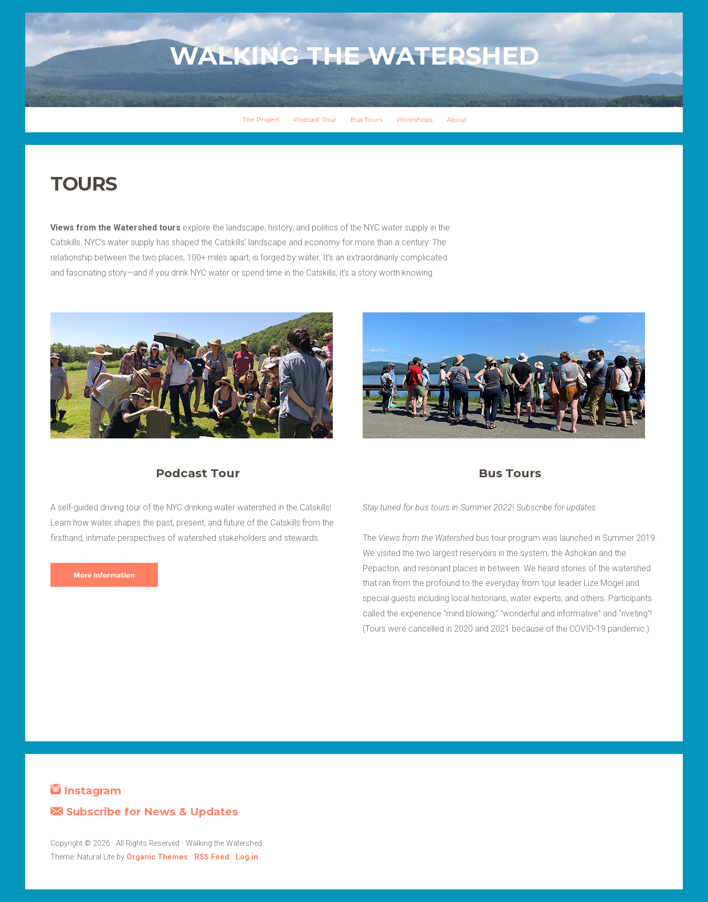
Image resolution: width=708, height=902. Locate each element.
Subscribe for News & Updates (144, 811)
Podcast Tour (315, 119)
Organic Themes (157, 857)
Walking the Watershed (354, 55)
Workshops (414, 119)
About (457, 119)
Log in (247, 857)
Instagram (85, 790)
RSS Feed (211, 857)
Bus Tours (367, 119)
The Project (261, 119)
